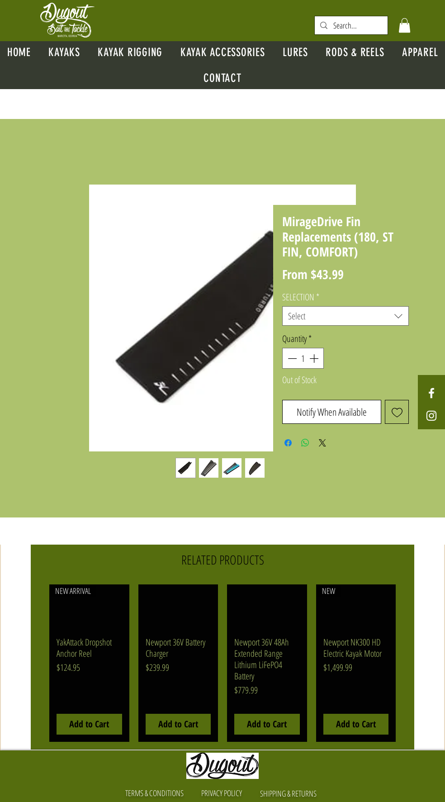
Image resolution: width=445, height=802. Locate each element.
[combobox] (345, 316)
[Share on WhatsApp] (305, 442)
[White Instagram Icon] (431, 415)
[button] (404, 25)
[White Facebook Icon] (431, 393)
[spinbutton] (303, 358)
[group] (222, 663)
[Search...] (351, 25)
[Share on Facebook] (288, 442)
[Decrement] (291, 358)
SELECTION (300, 297)
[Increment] (314, 358)
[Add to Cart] (89, 724)
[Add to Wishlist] (397, 412)
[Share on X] (322, 442)
